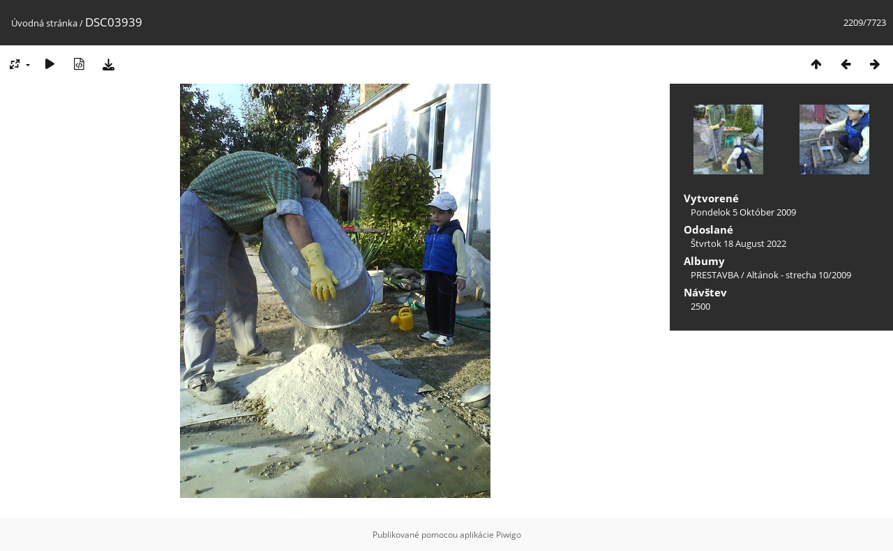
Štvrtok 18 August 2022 (738, 243)
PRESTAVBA (716, 275)
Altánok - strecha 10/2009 (798, 275)
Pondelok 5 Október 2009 (743, 212)
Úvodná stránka (44, 23)
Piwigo (508, 535)
